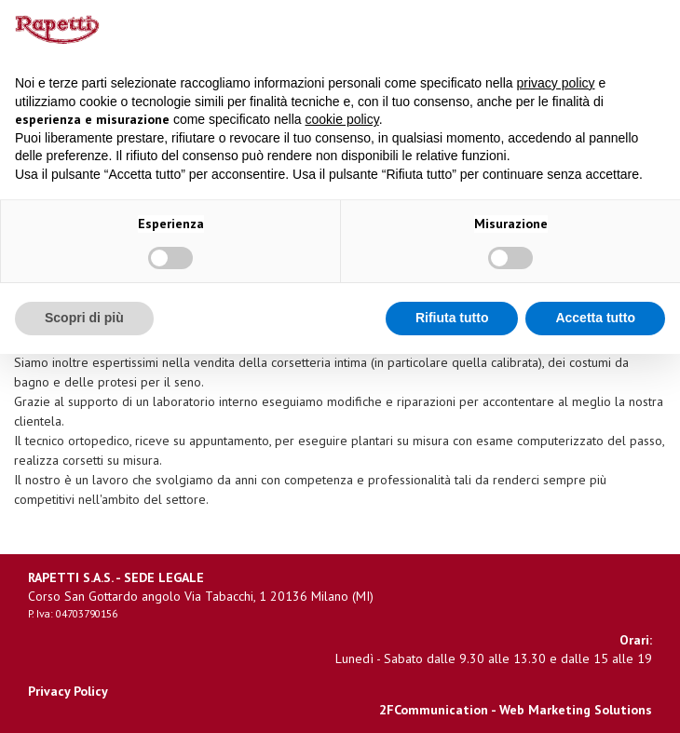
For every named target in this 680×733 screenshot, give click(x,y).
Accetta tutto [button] (595, 317)
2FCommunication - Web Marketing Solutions (515, 709)
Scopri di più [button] (84, 317)
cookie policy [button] (342, 119)
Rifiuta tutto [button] (452, 317)
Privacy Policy (68, 691)
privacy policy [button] (556, 82)
